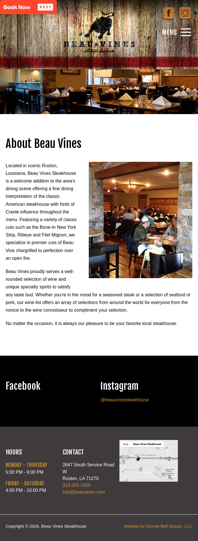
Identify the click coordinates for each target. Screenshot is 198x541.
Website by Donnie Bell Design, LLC (158, 526)
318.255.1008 (76, 485)
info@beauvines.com (84, 492)
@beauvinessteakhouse (124, 399)
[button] (28, 7)
